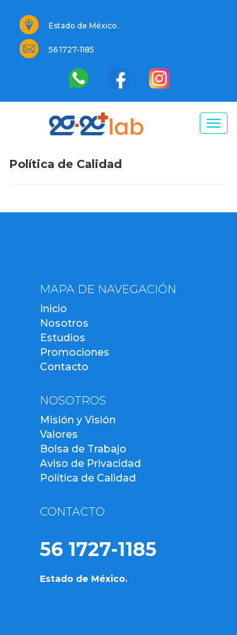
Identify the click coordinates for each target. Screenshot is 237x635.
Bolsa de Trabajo (83, 449)
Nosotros (64, 323)
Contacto (64, 367)
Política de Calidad (88, 478)
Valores (59, 434)
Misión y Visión (78, 420)
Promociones (74, 352)
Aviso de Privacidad (90, 463)
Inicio (53, 309)
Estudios (62, 338)
